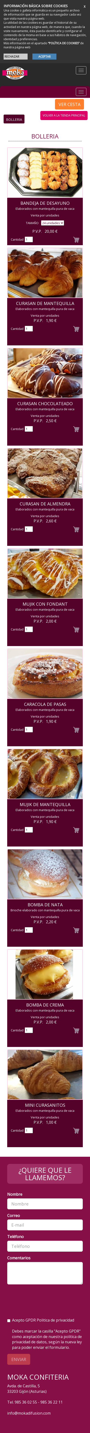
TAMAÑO (32, 223)
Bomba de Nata (45, 904)
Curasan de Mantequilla (45, 303)
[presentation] (43, 1297)
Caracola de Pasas (45, 704)
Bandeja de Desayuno (45, 203)
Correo (13, 1215)
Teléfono (15, 1236)
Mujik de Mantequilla (45, 804)
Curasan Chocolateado (45, 403)
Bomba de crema (45, 1005)
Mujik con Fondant (45, 604)
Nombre (14, 1194)
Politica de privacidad (55, 1320)
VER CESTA (69, 104)
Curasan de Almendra (45, 504)
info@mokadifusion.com (29, 1413)
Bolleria (14, 119)
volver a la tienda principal (64, 115)
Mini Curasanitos (45, 1105)
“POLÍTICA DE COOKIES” (63, 43)
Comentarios (18, 1258)
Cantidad (17, 239)
